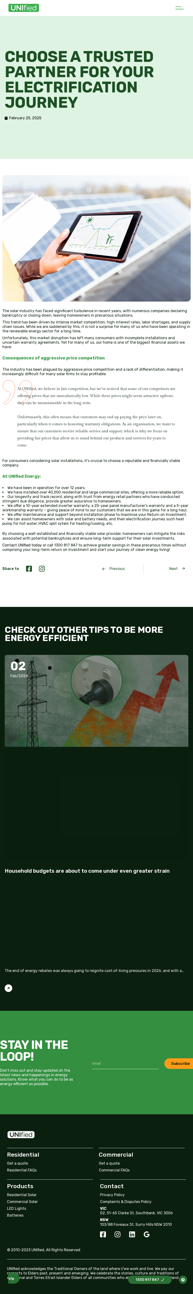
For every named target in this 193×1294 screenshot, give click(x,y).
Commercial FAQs (114, 1170)
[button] (179, 8)
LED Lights (16, 1208)
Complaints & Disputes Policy (125, 1201)
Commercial (116, 1154)
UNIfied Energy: (25, 476)
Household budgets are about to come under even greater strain (87, 871)
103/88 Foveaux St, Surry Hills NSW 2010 (136, 1224)
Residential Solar (22, 1195)
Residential (23, 1154)
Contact (112, 1186)
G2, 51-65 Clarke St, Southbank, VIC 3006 (136, 1213)
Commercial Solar (22, 1201)
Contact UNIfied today (22, 545)
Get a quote (17, 1163)
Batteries (15, 1215)
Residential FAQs (22, 1170)
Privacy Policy (112, 1195)
